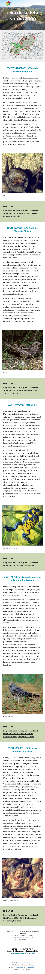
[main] (22, 15)
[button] (3, 3)
